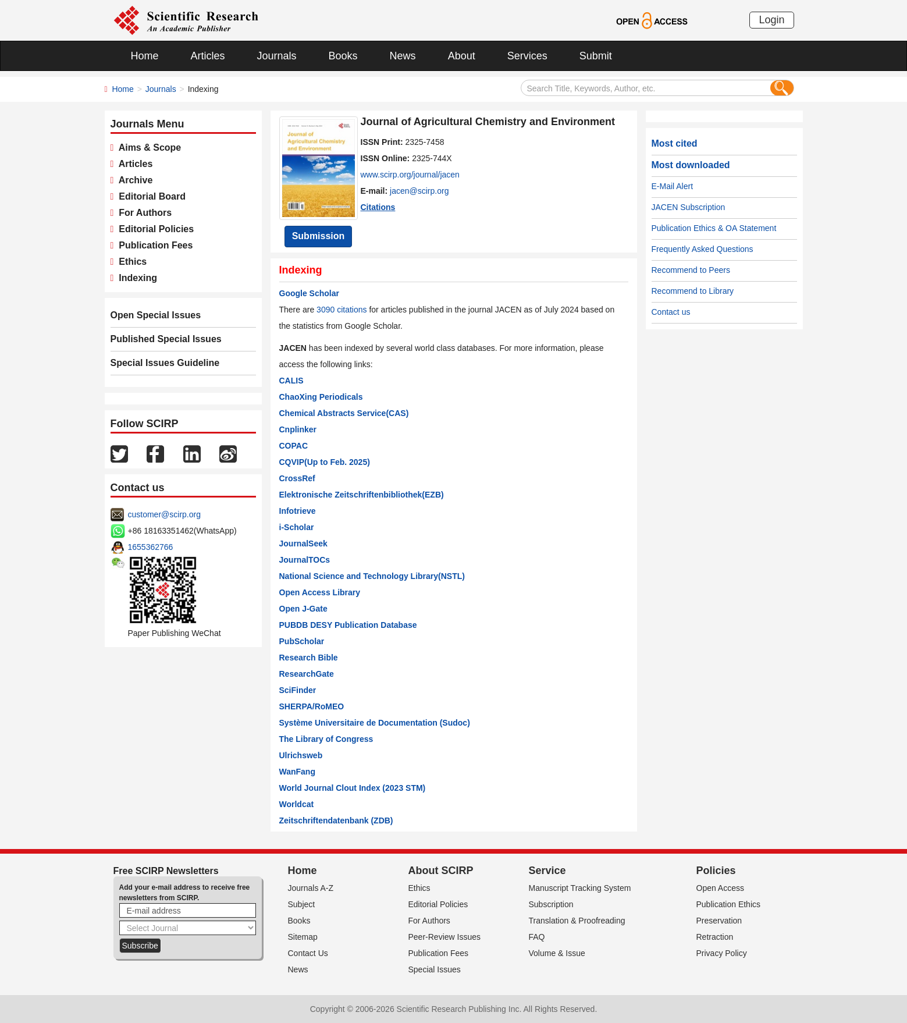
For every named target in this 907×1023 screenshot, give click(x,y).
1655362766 (150, 547)
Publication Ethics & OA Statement (714, 228)
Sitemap (303, 937)
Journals (277, 56)
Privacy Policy (721, 953)
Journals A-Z (311, 888)
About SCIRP (441, 870)
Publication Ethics (728, 904)
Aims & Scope (147, 147)
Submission (318, 236)
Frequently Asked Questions (702, 249)
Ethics (130, 262)
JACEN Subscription (688, 207)
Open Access (720, 888)
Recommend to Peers (691, 270)
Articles (208, 56)
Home (145, 56)
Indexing (135, 278)
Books (343, 56)
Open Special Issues (156, 315)
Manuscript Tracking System (580, 888)
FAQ (537, 937)
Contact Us (308, 953)
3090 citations (341, 309)
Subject (301, 904)
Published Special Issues (166, 339)
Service (547, 870)
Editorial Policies (153, 229)
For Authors (142, 213)
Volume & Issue (557, 953)
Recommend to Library (693, 291)
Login (771, 20)
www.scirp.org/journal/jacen (410, 174)
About (461, 56)
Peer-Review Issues (444, 937)
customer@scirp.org (164, 514)
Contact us (671, 312)
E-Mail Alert (672, 186)
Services (527, 56)
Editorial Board (149, 196)
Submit (595, 56)
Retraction (715, 937)
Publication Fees (153, 245)
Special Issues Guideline (165, 363)
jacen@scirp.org (419, 191)
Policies (716, 870)
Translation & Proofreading (577, 920)
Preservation (719, 920)
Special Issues (434, 969)
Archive (132, 180)
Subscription (551, 904)
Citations (378, 207)
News (403, 56)
